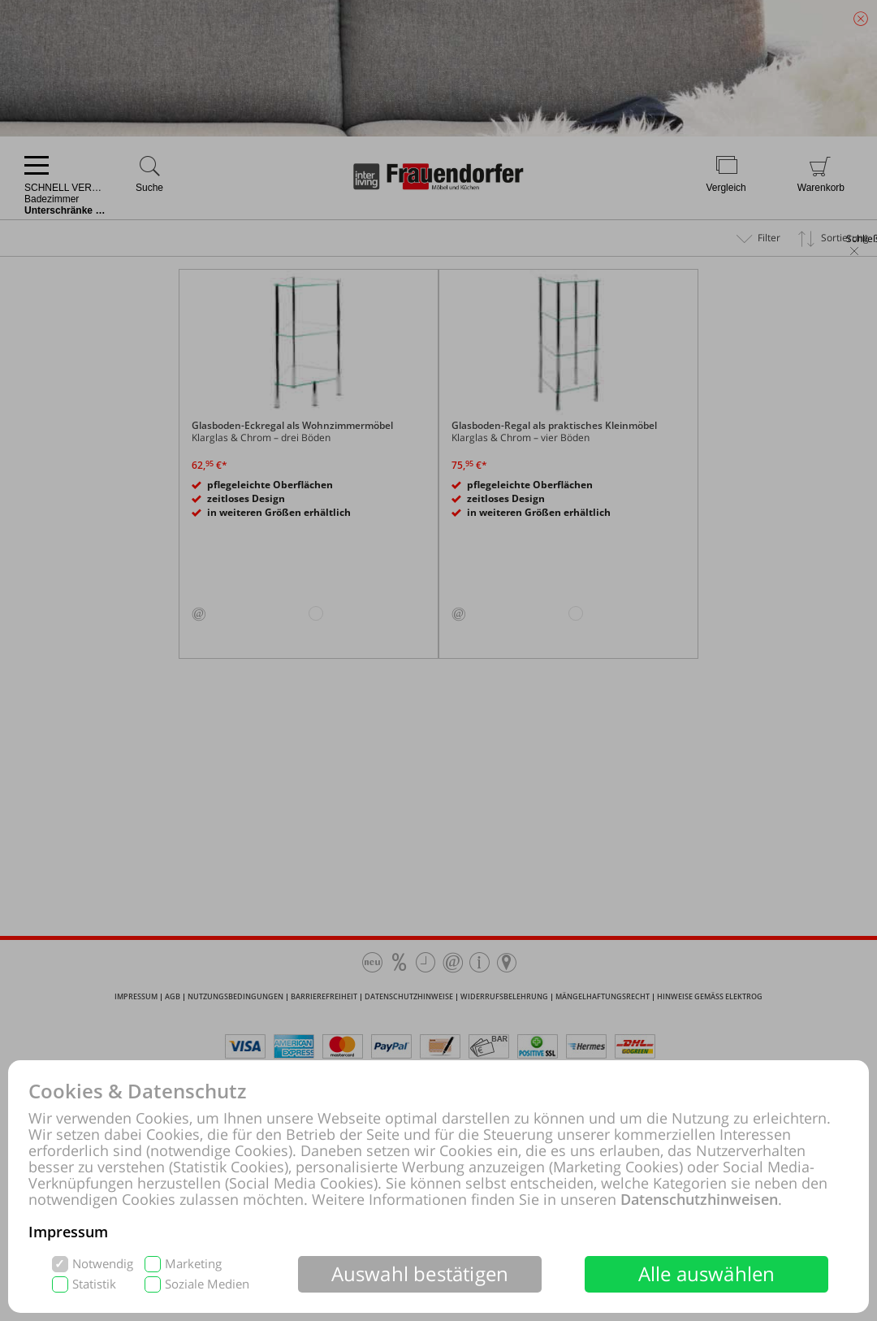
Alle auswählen (706, 1273)
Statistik (94, 1284)
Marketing (193, 1263)
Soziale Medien (207, 1284)
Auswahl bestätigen (420, 1273)
